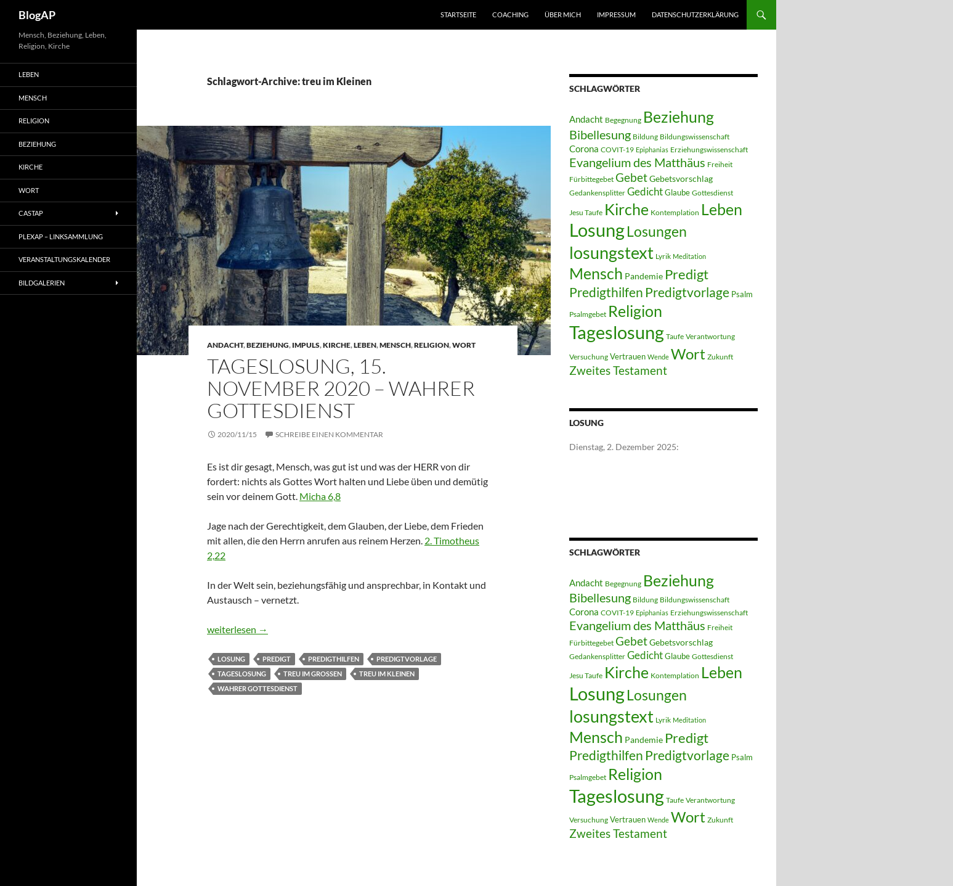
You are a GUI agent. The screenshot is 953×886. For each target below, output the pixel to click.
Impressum (616, 14)
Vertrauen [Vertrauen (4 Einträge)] (628, 356)
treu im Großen (312, 674)
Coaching (510, 14)
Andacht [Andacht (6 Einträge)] (586, 119)
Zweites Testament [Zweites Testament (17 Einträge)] (618, 370)
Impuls (306, 345)
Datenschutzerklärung (695, 14)
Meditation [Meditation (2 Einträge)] (689, 256)
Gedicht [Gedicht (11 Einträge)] (645, 191)
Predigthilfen (333, 659)
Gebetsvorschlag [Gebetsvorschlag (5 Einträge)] (681, 178)
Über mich (563, 14)
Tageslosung (241, 674)
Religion (431, 345)
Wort (464, 345)
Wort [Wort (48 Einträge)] (688, 354)
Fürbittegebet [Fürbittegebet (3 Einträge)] (591, 179)
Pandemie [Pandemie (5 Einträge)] (644, 276)
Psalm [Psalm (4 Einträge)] (742, 294)
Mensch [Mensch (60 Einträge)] (596, 273)
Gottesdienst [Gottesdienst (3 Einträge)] (712, 192)
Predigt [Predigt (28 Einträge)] (686, 274)
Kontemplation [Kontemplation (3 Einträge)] (675, 212)
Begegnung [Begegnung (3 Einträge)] (623, 120)
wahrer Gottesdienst (257, 688)
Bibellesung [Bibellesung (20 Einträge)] (600, 134)
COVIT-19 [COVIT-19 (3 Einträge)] (617, 149)
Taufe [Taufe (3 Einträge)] (675, 336)
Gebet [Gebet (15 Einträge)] (631, 177)
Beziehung (267, 345)
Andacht (225, 345)
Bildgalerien (41, 283)
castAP (30, 213)
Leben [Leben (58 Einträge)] (721, 209)
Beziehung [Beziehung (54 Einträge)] (678, 117)
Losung (231, 659)
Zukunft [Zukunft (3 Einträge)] (720, 356)
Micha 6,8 (320, 496)
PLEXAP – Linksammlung (60, 236)
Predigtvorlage (406, 659)
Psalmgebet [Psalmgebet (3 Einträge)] (587, 314)
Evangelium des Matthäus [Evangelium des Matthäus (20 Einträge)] (637, 162)
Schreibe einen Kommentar (329, 434)
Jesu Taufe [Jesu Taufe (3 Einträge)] (585, 212)
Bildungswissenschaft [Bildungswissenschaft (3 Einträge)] (694, 136)
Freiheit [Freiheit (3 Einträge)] (719, 164)
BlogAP (36, 15)
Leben (365, 345)
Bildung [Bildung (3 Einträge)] (645, 136)
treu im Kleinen (387, 674)
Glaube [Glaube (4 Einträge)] (677, 192)
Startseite (458, 14)
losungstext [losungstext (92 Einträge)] (611, 252)
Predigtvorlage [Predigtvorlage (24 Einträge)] (687, 292)
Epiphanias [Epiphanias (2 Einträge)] (652, 150)
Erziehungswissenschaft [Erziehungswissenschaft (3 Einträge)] (709, 149)
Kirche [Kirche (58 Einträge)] (626, 209)
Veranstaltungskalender (64, 259)
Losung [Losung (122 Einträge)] (597, 229)
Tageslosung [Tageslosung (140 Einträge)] (616, 332)
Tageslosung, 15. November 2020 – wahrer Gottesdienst (341, 388)
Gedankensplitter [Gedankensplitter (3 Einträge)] (597, 192)
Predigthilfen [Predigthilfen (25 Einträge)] (606, 292)
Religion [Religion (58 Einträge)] (635, 310)
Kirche (337, 345)
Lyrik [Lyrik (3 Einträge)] (663, 256)
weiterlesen (237, 629)
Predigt (276, 659)
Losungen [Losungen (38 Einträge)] (657, 231)
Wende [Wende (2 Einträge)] (658, 357)
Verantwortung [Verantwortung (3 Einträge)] (710, 336)
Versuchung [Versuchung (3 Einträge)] (588, 356)
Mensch (395, 345)
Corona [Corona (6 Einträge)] (584, 148)
